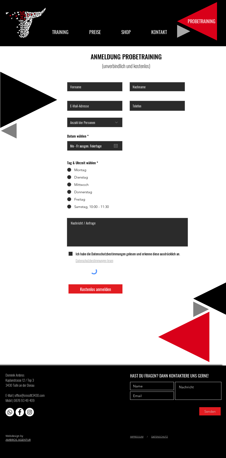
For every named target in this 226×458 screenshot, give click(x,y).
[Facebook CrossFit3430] (19, 412)
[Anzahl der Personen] (94, 122)
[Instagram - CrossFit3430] (29, 412)
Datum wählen (78, 136)
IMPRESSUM (136, 436)
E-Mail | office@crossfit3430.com (25, 395)
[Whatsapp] (10, 412)
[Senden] (210, 411)
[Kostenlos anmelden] (95, 289)
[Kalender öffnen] (116, 146)
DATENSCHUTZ (159, 436)
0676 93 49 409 (24, 400)
